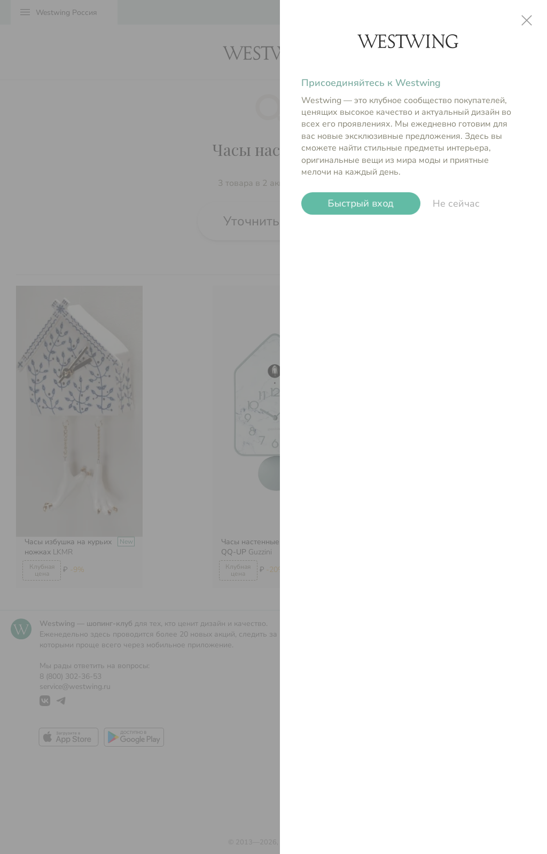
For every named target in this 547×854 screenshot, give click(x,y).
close (526, 20)
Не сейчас (456, 203)
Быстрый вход (361, 203)
